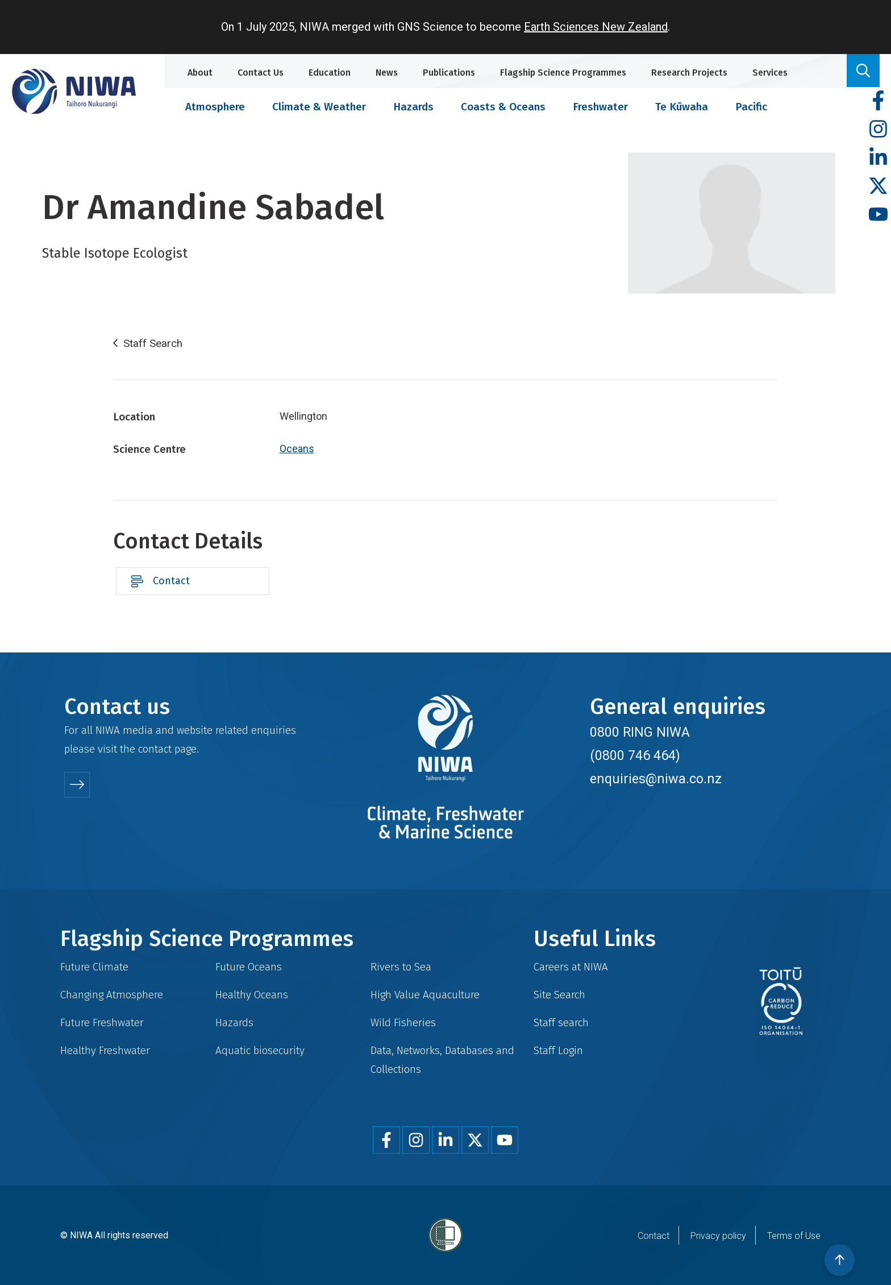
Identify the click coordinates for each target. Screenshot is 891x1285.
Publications (449, 72)
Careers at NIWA (571, 966)
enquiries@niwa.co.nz (656, 779)
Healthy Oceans (251, 994)
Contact (171, 581)
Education (330, 72)
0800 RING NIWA (640, 732)
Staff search (561, 1022)
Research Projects (689, 72)
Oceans (297, 448)
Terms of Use (794, 1235)
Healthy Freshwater (105, 1050)
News (387, 72)
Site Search (559, 994)
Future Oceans (248, 966)
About (200, 72)
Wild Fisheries (403, 1022)
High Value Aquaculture (425, 994)
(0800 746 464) (635, 755)
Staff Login (558, 1050)
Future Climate (94, 966)
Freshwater (600, 106)
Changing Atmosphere (111, 994)
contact (155, 748)
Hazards (413, 106)
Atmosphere (215, 106)
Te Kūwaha (681, 106)
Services (770, 72)
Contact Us (261, 72)
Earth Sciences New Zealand (596, 27)
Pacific (751, 106)
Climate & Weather (319, 106)
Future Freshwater (102, 1022)
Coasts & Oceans (503, 106)
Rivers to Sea (400, 966)
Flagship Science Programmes (563, 72)
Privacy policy (718, 1235)
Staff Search (152, 343)
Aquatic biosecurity (260, 1050)
